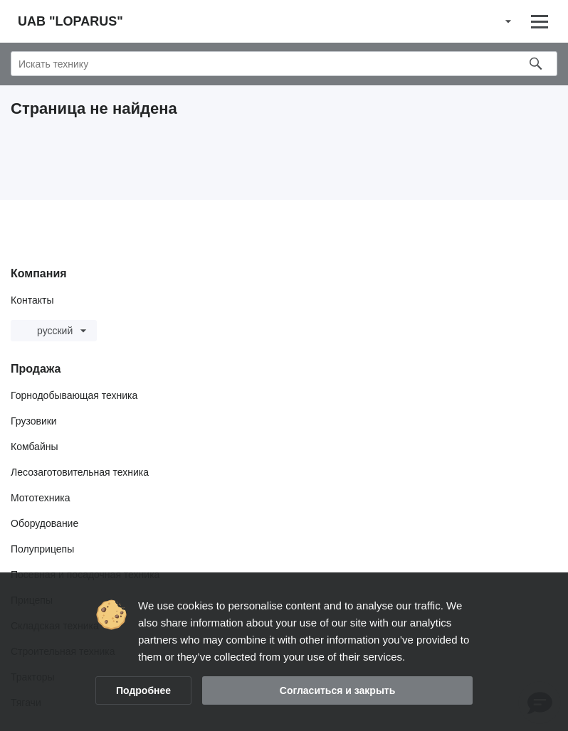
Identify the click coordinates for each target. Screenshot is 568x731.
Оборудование (44, 523)
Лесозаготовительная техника (80, 472)
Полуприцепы (42, 549)
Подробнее (143, 690)
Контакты (32, 300)
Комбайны (34, 446)
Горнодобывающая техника (74, 395)
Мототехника (40, 497)
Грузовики (34, 421)
